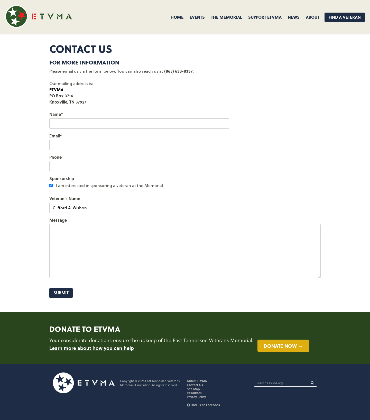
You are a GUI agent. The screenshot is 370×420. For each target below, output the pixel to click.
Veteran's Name (64, 198)
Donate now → (283, 345)
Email (55, 136)
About (312, 17)
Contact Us (195, 384)
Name (56, 114)
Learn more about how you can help (91, 347)
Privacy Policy (196, 397)
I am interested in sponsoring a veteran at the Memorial (109, 185)
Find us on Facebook (203, 405)
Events (197, 17)
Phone (55, 157)
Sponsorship (61, 178)
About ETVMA (197, 380)
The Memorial (226, 17)
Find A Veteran (345, 17)
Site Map (193, 389)
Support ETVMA (265, 17)
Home (177, 17)
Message (58, 220)
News (294, 17)
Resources (194, 392)
